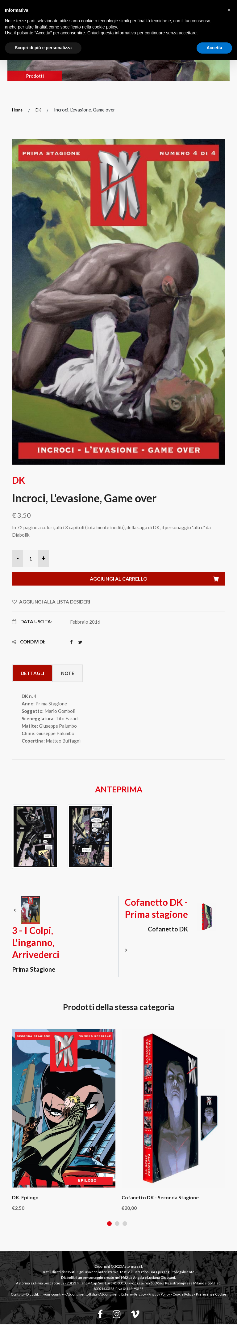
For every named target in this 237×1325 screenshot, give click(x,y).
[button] (229, 10)
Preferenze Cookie (211, 1295)
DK (38, 109)
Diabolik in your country (45, 1295)
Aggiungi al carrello (157, 579)
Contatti (17, 1295)
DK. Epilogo (25, 1198)
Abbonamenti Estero (115, 1295)
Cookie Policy (183, 1295)
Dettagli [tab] (34, 674)
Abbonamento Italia (81, 1295)
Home (17, 109)
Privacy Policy (159, 1295)
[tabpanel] (63, 1120)
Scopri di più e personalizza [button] (43, 47)
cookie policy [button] (104, 26)
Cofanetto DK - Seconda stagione (160, 1198)
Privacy (140, 1295)
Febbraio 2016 (85, 622)
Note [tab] (73, 674)
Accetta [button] (214, 47)
